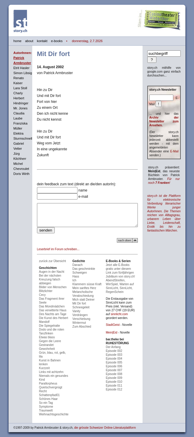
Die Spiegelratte (43, 330)
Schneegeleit (79, 311)
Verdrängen (78, 319)
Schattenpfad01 (43, 391)
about (23, 41)
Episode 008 (116, 374)
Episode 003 (116, 355)
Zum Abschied (79, 331)
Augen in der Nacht (46, 276)
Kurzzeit (38, 364)
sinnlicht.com (116, 314)
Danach (75, 269)
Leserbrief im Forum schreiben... (52, 253)
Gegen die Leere (44, 345)
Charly (12, 93)
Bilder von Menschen (47, 291)
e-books (50, 41)
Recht (37, 388)
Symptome (40, 403)
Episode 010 (116, 382)
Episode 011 (116, 386)
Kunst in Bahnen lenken (48, 361)
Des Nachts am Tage (47, 318)
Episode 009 (116, 378)
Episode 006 (116, 367)
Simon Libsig (16, 73)
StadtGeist (115, 325)
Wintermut (77, 327)
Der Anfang (115, 347)
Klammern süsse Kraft (84, 288)
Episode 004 (116, 359)
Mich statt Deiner (81, 304)
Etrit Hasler (15, 68)
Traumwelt (40, 407)
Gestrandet (40, 349)
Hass (73, 281)
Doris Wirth (15, 174)
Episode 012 (116, 390)
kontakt (36, 41)
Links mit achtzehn (45, 368)
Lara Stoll (14, 88)
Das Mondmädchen (46, 310)
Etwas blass (41, 341)
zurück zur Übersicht (46, 265)
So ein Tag (40, 399)
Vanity (74, 315)
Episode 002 (116, 351)
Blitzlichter (40, 295)
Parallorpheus (42, 380)
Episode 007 (116, 370)
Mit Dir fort (77, 308)
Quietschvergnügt (44, 384)
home (11, 41)
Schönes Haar (42, 395)
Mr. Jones (14, 108)
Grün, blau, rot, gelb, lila (48, 357)
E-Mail (180, 151)
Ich (72, 284)
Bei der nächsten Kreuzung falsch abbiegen (44, 283)
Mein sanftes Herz (82, 292)
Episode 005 (116, 363)
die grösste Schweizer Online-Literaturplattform (99, 424)
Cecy (36, 299)
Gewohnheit (41, 353)
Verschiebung (79, 323)
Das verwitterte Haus (47, 314)
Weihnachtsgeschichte (48, 411)
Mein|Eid (113, 333)
